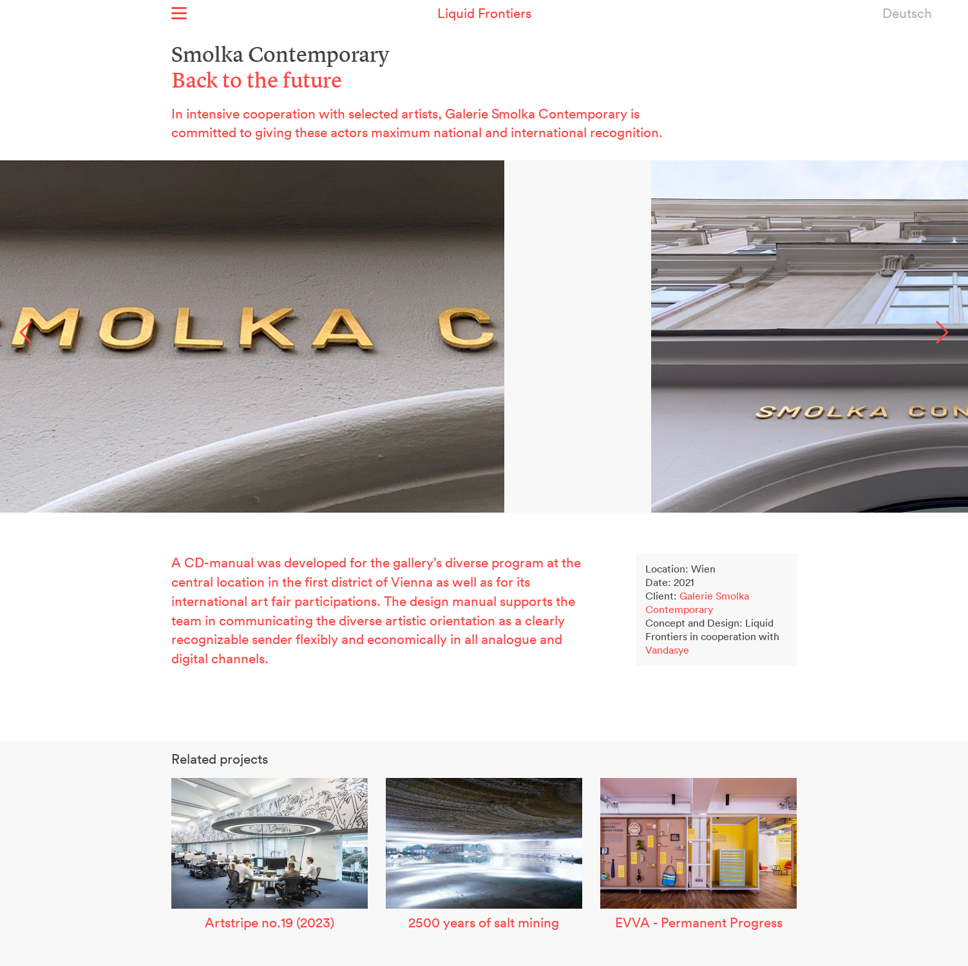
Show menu (179, 13)
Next (942, 332)
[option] (484, 336)
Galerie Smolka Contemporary (697, 602)
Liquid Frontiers (484, 13)
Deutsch (907, 13)
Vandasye (667, 649)
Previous (26, 332)
